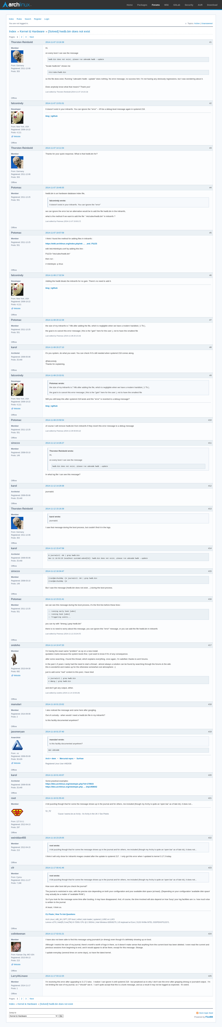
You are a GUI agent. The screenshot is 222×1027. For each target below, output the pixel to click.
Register (37, 19)
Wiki (166, 5)
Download (212, 5)
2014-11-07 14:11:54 (54, 148)
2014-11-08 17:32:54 (54, 275)
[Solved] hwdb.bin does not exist (69, 31)
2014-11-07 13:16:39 (54, 42)
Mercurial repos (66, 759)
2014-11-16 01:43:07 (54, 775)
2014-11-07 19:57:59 (54, 233)
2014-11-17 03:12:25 (54, 976)
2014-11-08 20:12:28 (54, 320)
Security (189, 5)
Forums (156, 5)
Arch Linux (16, 5)
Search (28, 19)
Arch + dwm (50, 759)
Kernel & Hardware (32, 31)
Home (130, 5)
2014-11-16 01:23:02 (54, 704)
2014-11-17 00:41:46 (54, 868)
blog (47, 116)
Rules (19, 19)
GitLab (176, 5)
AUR (200, 5)
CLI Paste (49, 914)
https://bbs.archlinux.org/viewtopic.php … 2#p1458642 (71, 787)
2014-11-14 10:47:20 (54, 645)
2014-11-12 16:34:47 (54, 571)
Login (46, 19)
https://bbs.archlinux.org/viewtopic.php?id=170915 (69, 784)
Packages (142, 5)
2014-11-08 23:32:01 (54, 375)
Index (11, 19)
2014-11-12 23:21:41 (54, 599)
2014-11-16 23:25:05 (54, 838)
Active (197, 23)
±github (54, 116)
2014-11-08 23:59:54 (54, 420)
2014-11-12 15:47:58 (54, 548)
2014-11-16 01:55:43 (54, 798)
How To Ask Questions (65, 914)
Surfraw (80, 759)
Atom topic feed (206, 1013)
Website (17, 136)
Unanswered (206, 23)
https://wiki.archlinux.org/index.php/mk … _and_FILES (71, 243)
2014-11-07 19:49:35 (54, 187)
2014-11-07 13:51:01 (54, 103)
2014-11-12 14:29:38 (54, 486)
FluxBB (209, 1017)
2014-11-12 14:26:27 (54, 443)
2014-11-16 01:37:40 (54, 731)
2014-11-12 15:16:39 (54, 509)
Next (32, 37)
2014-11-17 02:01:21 (54, 934)
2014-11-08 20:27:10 (54, 347)
